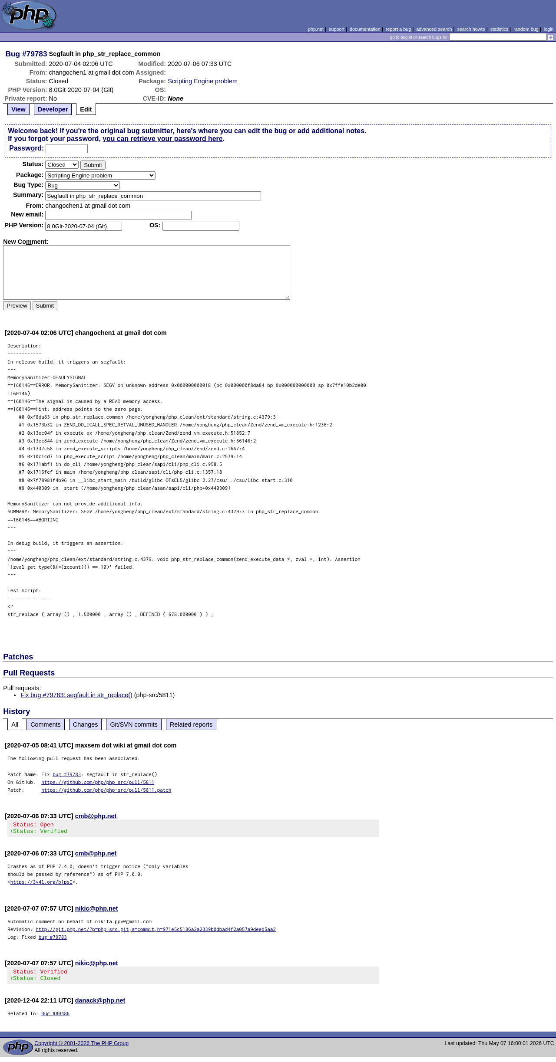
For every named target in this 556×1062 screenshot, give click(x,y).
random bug (526, 29)
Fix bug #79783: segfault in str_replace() (76, 695)
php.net (316, 29)
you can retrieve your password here (162, 138)
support (336, 29)
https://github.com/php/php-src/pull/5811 (97, 782)
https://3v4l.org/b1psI (41, 884)
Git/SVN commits (134, 724)
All (14, 724)
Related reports (191, 724)
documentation (365, 29)
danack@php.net (100, 1005)
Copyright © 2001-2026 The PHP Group (81, 1049)
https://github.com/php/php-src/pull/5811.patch (106, 790)
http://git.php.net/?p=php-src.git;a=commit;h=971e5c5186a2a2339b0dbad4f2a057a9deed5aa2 (156, 931)
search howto (471, 29)
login (549, 29)
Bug (13, 53)
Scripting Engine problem (203, 81)
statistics (499, 29)
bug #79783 (67, 774)
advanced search (434, 29)
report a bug (398, 29)
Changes (85, 724)
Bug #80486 (55, 1018)
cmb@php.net (96, 816)
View (18, 109)
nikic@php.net (96, 911)
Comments (45, 724)
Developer (53, 109)
